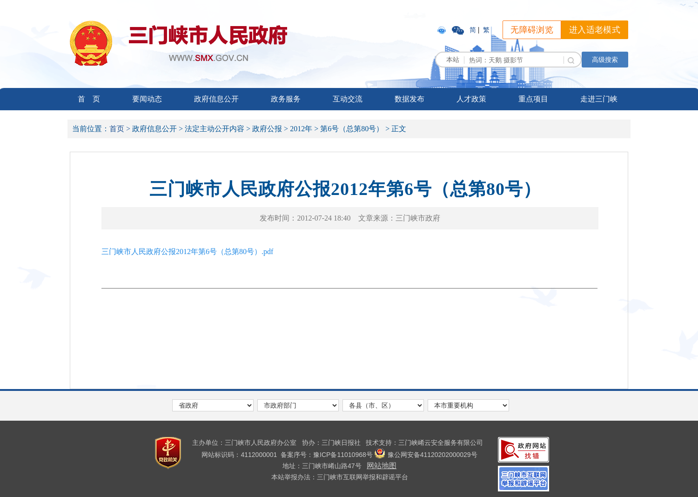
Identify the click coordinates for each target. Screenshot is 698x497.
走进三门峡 (598, 99)
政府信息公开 (216, 99)
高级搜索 (605, 59)
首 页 (89, 99)
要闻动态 (147, 99)
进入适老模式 (594, 29)
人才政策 (471, 99)
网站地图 (381, 466)
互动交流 (347, 99)
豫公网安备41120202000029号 (426, 454)
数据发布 (409, 99)
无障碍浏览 (531, 29)
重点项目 (533, 99)
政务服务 (286, 99)
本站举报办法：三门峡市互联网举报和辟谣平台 (339, 477)
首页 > (119, 129)
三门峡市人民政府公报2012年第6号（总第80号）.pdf (187, 251)
